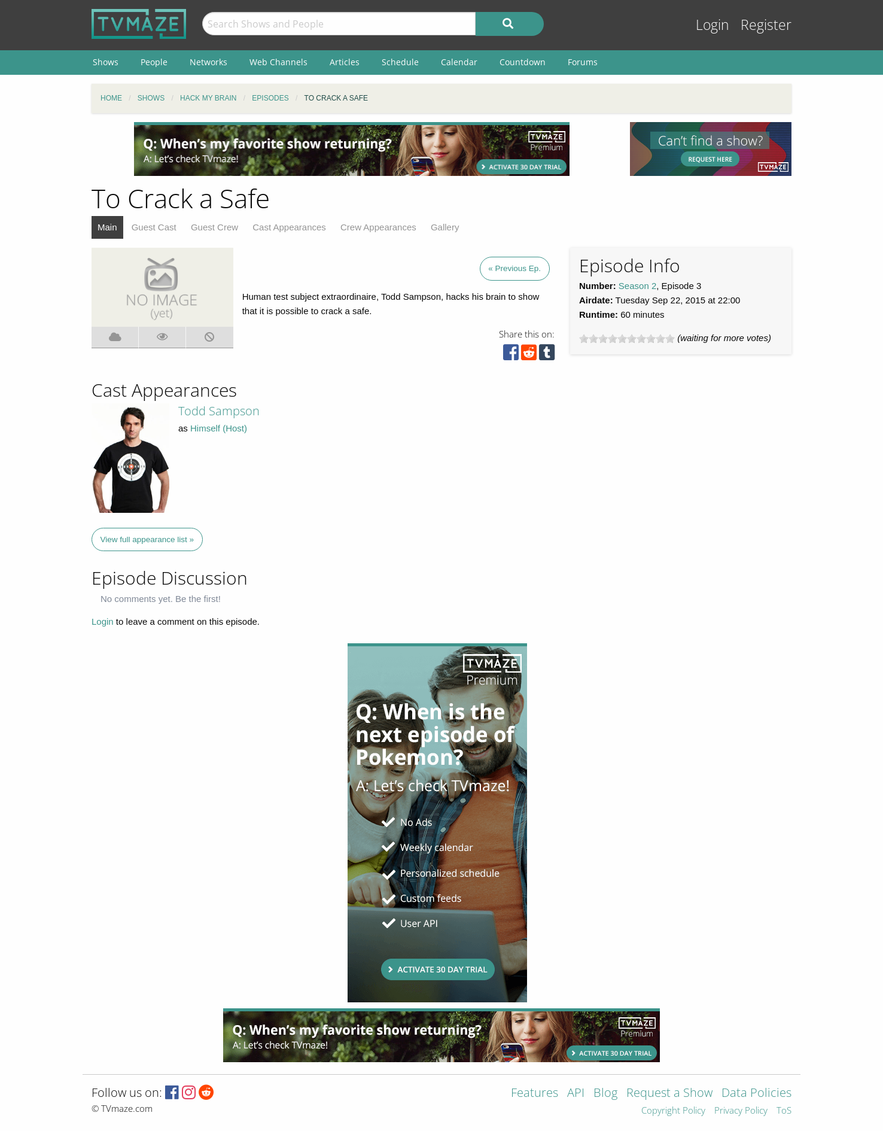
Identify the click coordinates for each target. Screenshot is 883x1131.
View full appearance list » (147, 539)
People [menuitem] (154, 62)
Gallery (445, 227)
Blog (605, 1093)
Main (107, 227)
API (575, 1093)
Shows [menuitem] (105, 62)
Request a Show (669, 1093)
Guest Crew (214, 227)
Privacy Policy (741, 1111)
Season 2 (637, 286)
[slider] (627, 338)
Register (766, 25)
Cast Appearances (289, 227)
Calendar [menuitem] (459, 62)
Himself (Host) (218, 428)
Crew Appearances (378, 227)
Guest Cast (154, 227)
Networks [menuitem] (208, 62)
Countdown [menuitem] (523, 62)
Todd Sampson (219, 411)
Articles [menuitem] (345, 62)
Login (712, 25)
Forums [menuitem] (583, 62)
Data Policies (756, 1093)
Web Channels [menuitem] (278, 62)
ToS (784, 1111)
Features (534, 1093)
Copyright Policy (673, 1111)
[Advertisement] (352, 149)
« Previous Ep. (514, 268)
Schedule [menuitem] (400, 62)
